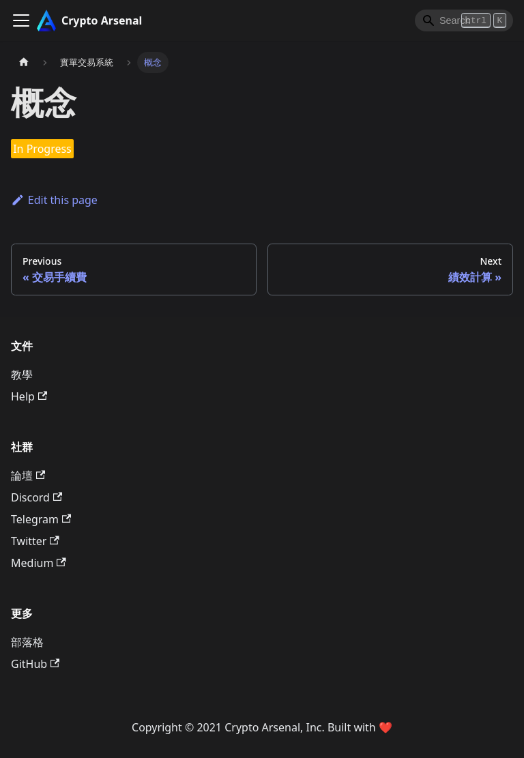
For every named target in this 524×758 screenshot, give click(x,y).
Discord (36, 497)
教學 (22, 374)
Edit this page (54, 199)
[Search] (464, 20)
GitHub (35, 663)
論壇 (28, 475)
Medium (38, 562)
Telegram (41, 519)
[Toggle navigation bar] (21, 20)
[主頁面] (24, 62)
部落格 (27, 642)
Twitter (35, 541)
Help (29, 396)
